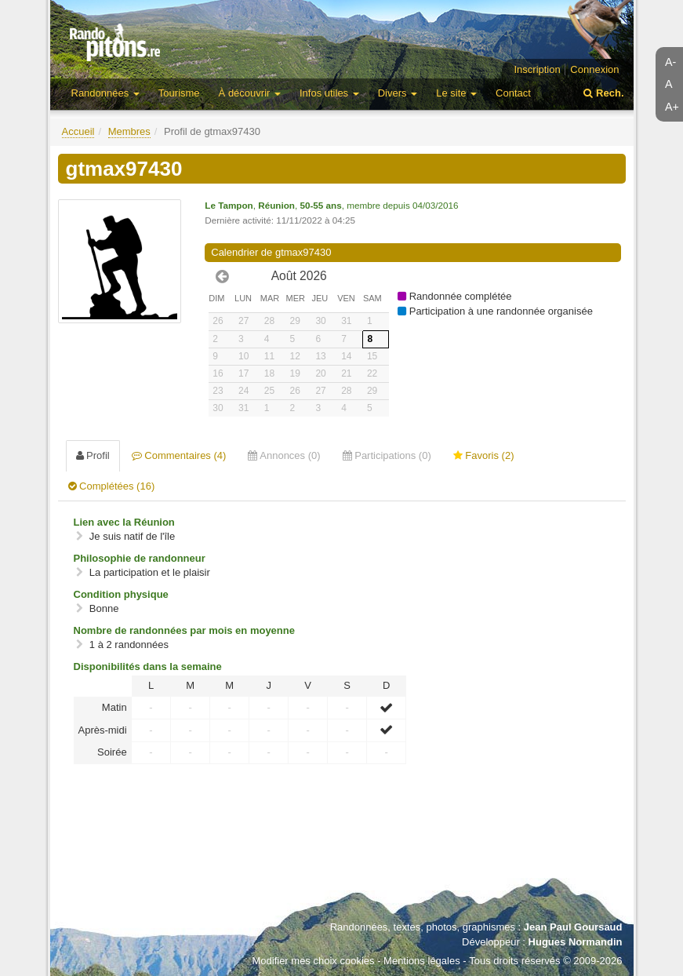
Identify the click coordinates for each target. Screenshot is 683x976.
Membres (129, 131)
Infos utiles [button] (329, 93)
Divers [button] (397, 93)
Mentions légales (421, 961)
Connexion (594, 69)
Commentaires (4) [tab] (179, 455)
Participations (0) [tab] (387, 455)
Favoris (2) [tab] (483, 455)
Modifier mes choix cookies (313, 961)
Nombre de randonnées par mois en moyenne (184, 630)
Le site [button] (456, 93)
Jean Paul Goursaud (573, 927)
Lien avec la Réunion (124, 522)
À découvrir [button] (250, 93)
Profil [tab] (93, 455)
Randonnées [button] (105, 93)
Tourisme (179, 93)
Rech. (603, 93)
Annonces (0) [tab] (284, 455)
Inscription (537, 69)
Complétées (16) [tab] (111, 486)
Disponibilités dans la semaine (148, 666)
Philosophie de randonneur (139, 558)
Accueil (78, 131)
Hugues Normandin (576, 942)
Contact (513, 93)
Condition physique (121, 594)
